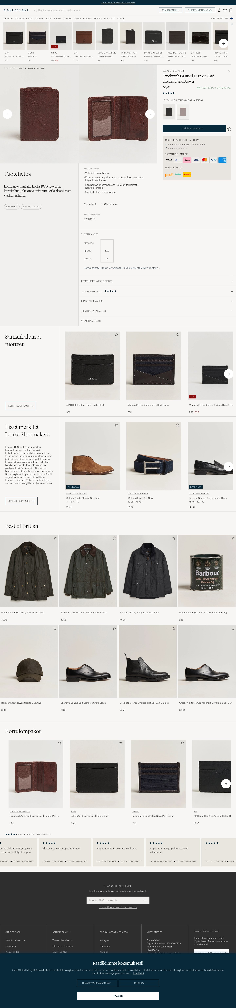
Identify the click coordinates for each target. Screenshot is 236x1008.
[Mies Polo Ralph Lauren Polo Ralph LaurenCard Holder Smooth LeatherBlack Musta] (224, 36)
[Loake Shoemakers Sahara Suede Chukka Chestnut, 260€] (92, 465)
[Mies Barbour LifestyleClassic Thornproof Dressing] (207, 571)
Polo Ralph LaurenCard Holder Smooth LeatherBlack (223, 56)
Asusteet (9, 68)
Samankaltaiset (23, 340)
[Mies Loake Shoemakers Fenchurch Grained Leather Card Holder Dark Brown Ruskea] (36, 774)
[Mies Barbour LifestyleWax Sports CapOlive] (29, 661)
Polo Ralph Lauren (153, 53)
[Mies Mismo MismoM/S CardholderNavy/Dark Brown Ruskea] (38, 36)
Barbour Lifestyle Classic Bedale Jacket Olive (84, 612)
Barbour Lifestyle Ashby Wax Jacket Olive (22, 612)
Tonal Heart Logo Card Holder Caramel (82, 56)
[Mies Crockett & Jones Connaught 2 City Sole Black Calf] (207, 661)
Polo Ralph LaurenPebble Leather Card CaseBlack (153, 56)
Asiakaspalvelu (170, 10)
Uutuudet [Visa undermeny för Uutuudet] (8, 18)
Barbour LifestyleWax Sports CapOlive (21, 702)
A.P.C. (7, 53)
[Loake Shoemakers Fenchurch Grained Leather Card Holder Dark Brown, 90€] (36, 782)
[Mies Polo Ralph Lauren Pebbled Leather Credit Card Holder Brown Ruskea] (177, 36)
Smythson (196, 53)
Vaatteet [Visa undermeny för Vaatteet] (19, 18)
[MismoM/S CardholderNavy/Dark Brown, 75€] (153, 373)
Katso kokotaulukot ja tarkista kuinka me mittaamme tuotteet (121, 268)
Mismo (31, 53)
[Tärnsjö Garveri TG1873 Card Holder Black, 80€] (130, 42)
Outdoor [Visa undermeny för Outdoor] (87, 18)
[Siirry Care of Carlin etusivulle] (16, 10)
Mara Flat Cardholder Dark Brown (199, 56)
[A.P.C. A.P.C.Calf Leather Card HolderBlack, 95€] (14, 42)
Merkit (77, 18)
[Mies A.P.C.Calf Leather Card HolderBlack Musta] (92, 366)
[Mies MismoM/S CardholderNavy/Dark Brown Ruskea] (153, 366)
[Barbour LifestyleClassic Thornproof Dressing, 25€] (207, 578)
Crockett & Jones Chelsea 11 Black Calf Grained (144, 702)
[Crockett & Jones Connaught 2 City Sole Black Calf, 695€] (207, 668)
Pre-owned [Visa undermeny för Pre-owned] (109, 18)
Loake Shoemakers (107, 53)
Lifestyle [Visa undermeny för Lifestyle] (67, 18)
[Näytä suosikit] (225, 10)
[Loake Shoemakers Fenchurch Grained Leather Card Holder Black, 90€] (107, 42)
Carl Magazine (219, 18)
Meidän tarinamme (15, 940)
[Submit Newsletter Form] (145, 900)
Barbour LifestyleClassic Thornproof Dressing (203, 612)
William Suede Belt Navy (140, 498)
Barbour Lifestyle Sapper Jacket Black (139, 612)
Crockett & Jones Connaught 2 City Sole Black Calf (205, 702)
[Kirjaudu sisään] (219, 10)
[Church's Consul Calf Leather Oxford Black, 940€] (88, 668)
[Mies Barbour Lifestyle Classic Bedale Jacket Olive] (88, 571)
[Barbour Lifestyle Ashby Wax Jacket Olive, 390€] (29, 578)
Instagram (105, 940)
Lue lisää (138, 973)
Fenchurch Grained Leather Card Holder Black (105, 56)
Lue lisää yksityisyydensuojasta (118, 908)
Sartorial (11, 206)
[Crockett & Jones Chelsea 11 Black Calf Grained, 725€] (148, 668)
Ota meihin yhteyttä (62, 946)
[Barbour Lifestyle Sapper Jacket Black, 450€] (148, 578)
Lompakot (21, 68)
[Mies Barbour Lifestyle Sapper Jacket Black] (148, 571)
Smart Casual (31, 206)
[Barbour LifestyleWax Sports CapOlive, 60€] (29, 668)
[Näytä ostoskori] (230, 10)
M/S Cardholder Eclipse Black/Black (60, 56)
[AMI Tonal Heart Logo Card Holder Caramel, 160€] (84, 42)
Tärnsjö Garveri (129, 53)
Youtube (104, 951)
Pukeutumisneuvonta (200, 10)
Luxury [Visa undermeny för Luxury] (120, 18)
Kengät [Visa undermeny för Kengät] (29, 18)
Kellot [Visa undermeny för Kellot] (49, 18)
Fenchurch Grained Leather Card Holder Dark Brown (33, 816)
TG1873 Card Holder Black (128, 56)
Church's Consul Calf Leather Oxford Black (83, 702)
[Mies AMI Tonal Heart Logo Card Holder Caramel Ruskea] (84, 36)
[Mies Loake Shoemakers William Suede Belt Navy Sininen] (153, 456)
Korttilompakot (36, 68)
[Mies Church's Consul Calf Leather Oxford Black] (88, 661)
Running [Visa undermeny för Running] (98, 18)
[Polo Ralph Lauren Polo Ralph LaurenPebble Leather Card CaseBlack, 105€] (154, 42)
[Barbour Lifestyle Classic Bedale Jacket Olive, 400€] (88, 578)
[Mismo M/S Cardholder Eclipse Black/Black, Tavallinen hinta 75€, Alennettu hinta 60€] (60, 42)
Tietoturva (10, 946)
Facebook (105, 946)
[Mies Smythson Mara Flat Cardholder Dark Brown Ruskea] (200, 36)
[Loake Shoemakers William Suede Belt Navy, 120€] (153, 465)
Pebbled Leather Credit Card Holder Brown (176, 56)
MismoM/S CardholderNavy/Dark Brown (36, 56)
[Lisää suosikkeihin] (115, 335)
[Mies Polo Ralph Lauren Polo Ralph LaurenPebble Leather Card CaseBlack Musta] (154, 36)
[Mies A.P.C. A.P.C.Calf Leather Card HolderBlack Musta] (14, 36)
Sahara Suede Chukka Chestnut (83, 498)
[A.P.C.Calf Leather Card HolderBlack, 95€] (92, 373)
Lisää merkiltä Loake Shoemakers (27, 430)
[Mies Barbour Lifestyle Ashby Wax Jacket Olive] (29, 571)
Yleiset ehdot (12, 951)
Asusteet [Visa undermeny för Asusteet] (39, 18)
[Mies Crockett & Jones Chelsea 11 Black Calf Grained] (148, 661)
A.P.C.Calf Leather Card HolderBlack (13, 56)
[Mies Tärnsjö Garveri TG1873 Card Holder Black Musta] (131, 36)
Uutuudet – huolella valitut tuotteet (118, 2)
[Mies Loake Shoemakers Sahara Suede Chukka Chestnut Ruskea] (92, 456)
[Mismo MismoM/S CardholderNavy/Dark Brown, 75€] (37, 42)
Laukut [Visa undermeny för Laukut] (57, 18)
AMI (76, 53)
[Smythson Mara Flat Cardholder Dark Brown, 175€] (200, 42)
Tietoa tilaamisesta (62, 940)
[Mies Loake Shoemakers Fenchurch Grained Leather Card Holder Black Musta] (107, 36)
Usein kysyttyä (59, 951)
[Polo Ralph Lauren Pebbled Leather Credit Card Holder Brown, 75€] (177, 42)
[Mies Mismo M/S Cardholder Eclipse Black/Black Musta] (61, 36)
